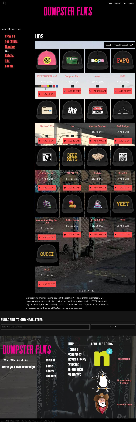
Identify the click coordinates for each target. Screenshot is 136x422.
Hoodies (10, 46)
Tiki (7, 61)
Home (3, 29)
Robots (9, 55)
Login (110, 3)
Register (118, 3)
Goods (11, 29)
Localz (9, 66)
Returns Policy (77, 359)
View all (10, 36)
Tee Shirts (11, 41)
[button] (4, 3)
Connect (51, 376)
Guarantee (74, 374)
